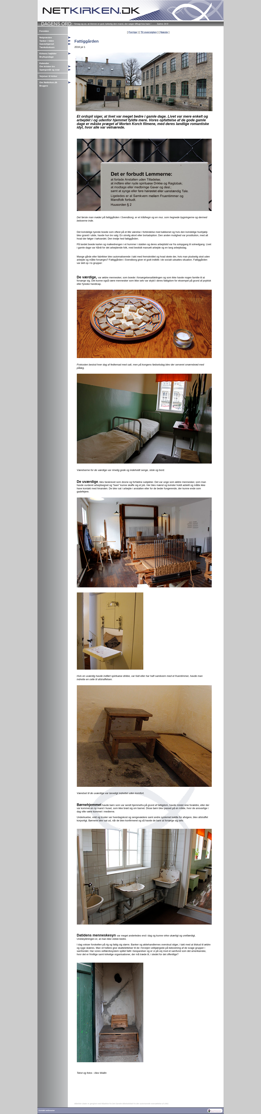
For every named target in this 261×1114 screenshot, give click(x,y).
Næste (164, 32)
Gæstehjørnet (46, 44)
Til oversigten (149, 32)
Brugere (43, 86)
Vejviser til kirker (48, 76)
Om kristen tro (47, 66)
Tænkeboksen (47, 47)
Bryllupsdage (46, 57)
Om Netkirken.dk (48, 82)
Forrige (132, 32)
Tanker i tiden (46, 41)
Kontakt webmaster (47, 1110)
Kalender (44, 63)
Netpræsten (45, 37)
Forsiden (44, 31)
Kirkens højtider (48, 53)
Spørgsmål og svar (49, 70)
